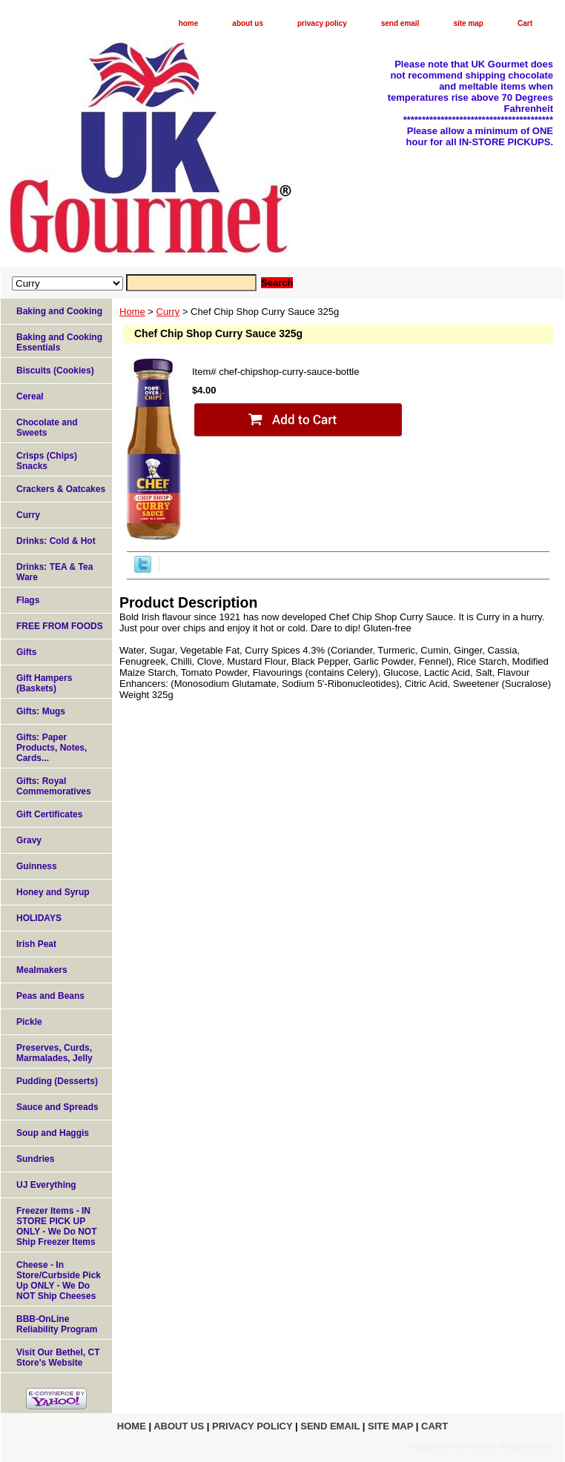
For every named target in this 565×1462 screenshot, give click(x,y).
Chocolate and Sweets (47, 427)
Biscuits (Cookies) (55, 370)
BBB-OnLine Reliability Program (56, 1324)
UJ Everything (46, 1185)
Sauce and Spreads (57, 1107)
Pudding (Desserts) (57, 1081)
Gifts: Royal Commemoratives (53, 786)
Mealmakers (41, 970)
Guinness (36, 866)
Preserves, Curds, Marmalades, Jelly (54, 1053)
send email (400, 23)
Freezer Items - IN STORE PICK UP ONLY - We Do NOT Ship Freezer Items (56, 1226)
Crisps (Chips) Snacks (46, 461)
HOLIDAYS (39, 918)
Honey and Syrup (53, 892)
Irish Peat (36, 944)
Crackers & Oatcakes (60, 489)
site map (468, 23)
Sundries (35, 1159)
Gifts (26, 652)
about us (247, 23)
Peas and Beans (50, 996)
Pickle (29, 1022)
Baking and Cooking (59, 311)
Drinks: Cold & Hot (56, 541)
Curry (168, 311)
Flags (27, 600)
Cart (525, 23)
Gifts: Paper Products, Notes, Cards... (51, 747)
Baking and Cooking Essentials (59, 342)
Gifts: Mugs (40, 711)
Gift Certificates (49, 814)
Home (132, 311)
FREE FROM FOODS (59, 626)
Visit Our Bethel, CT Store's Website (57, 1357)
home (189, 23)
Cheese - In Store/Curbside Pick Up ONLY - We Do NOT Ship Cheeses (58, 1280)
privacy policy (322, 23)
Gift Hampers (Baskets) (44, 683)
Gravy (29, 840)
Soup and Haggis (52, 1133)
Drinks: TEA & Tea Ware (54, 572)
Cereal (30, 396)
